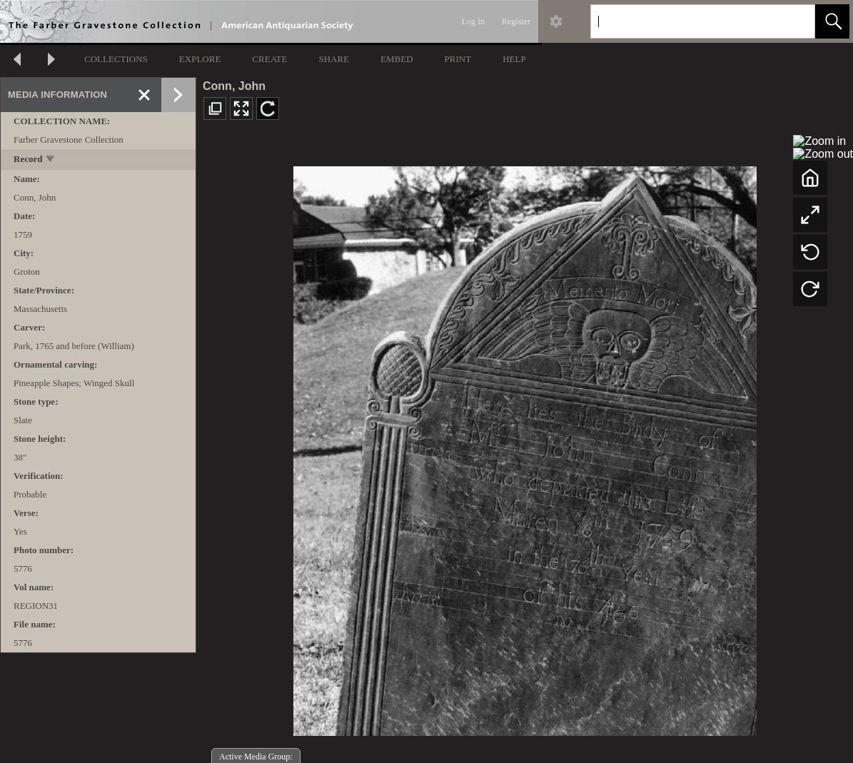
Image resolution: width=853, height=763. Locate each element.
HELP (514, 59)
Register (516, 21)
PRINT (458, 59)
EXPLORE (200, 59)
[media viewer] (524, 447)
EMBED (396, 59)
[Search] (686, 21)
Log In (473, 21)
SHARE (333, 59)
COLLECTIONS (116, 59)
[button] (832, 21)
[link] (792, 21)
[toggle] (51, 160)
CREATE (269, 59)
